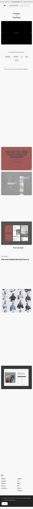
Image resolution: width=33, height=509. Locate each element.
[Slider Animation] (16, 84)
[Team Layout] (16, 300)
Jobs (18, 481)
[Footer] (16, 208)
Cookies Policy (12, 500)
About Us (19, 488)
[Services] (16, 326)
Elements (3, 483)
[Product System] (16, 351)
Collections (3, 481)
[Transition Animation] (16, 133)
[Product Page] (16, 377)
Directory (3, 485)
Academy (19, 478)
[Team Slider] (16, 109)
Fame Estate (16, 17)
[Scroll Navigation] (16, 403)
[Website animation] (16, 275)
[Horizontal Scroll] (16, 428)
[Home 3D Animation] (16, 454)
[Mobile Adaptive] (16, 233)
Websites (3, 478)
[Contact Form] (16, 158)
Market (18, 483)
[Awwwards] (5, 5)
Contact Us (19, 490)
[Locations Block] (16, 183)
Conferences (4, 488)
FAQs (18, 485)
